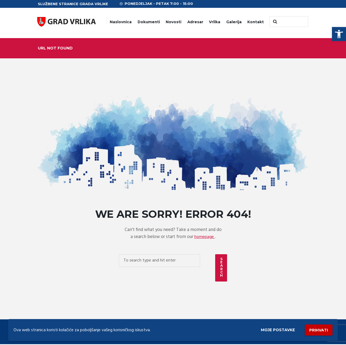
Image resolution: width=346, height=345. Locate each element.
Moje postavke (271, 329)
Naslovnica (121, 22)
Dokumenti (149, 22)
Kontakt (255, 22)
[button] (339, 34)
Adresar (195, 22)
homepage (205, 236)
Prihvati (316, 328)
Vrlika (214, 22)
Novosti (173, 22)
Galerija (234, 22)
